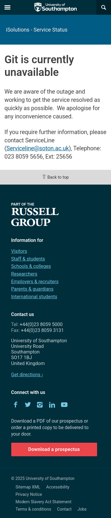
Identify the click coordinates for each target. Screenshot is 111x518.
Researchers (24, 274)
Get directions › (27, 374)
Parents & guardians (32, 289)
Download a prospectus (54, 449)
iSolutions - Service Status (36, 30)
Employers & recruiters (35, 281)
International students (34, 296)
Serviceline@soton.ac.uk (38, 148)
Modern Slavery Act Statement (44, 501)
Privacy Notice (29, 494)
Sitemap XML (28, 487)
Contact (64, 509)
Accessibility (57, 487)
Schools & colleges (31, 266)
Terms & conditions (33, 509)
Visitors (19, 251)
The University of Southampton (56, 7)
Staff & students (28, 259)
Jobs (82, 509)
